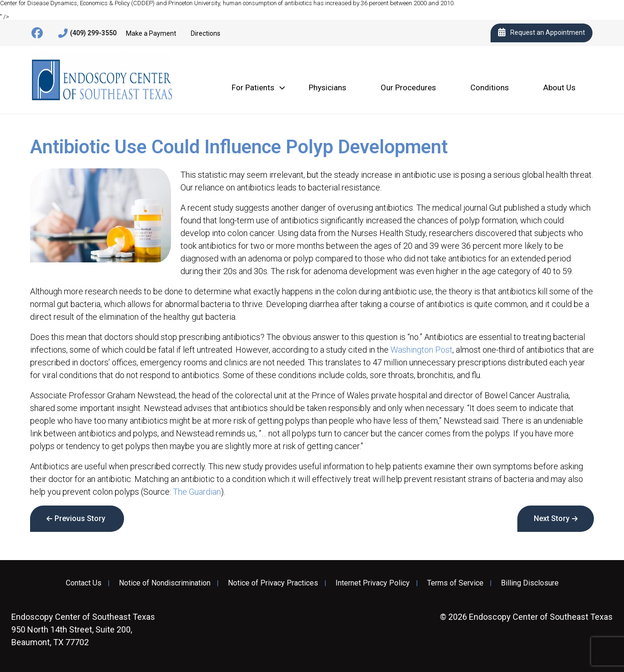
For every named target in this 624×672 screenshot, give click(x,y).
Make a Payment (151, 33)
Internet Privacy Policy (372, 583)
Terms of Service (455, 583)
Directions (205, 33)
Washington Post (421, 350)
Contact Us (83, 583)
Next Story (551, 518)
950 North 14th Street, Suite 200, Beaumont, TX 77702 (83, 629)
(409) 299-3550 (87, 33)
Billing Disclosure (530, 583)
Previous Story (80, 518)
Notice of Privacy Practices (273, 583)
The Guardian (197, 492)
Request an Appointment (541, 33)
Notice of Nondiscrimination (165, 583)
